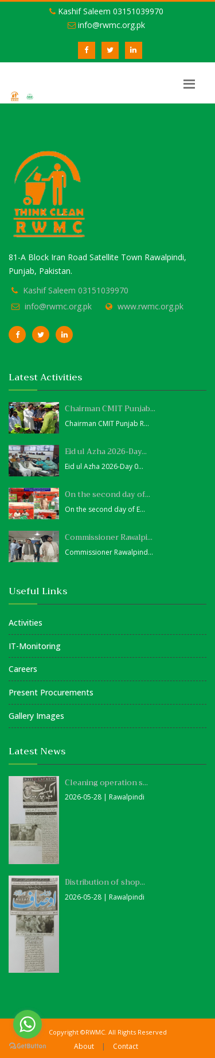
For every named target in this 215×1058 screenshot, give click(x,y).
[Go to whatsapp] (27, 1024)
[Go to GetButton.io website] (27, 1046)
